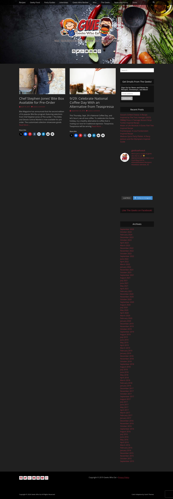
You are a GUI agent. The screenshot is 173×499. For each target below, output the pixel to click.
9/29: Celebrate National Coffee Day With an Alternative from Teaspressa (92, 102)
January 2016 (125, 450)
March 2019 (125, 348)
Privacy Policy (123, 477)
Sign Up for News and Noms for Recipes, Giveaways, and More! (134, 89)
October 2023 (126, 240)
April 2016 (124, 442)
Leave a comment (39, 107)
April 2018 (124, 377)
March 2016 (125, 445)
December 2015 (126, 453)
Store (134, 2)
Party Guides (49, 2)
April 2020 (124, 313)
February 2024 (126, 234)
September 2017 (127, 396)
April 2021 (124, 288)
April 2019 (124, 345)
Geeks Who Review (80, 2)
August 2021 (125, 278)
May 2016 (124, 439)
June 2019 (124, 340)
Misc (95, 2)
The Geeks (105, 2)
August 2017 (125, 399)
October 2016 (126, 426)
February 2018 (126, 383)
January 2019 (125, 353)
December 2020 (126, 294)
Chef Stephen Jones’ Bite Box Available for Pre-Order (41, 100)
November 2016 (127, 423)
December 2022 (126, 248)
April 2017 (124, 410)
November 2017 (127, 391)
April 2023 (124, 243)
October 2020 (126, 299)
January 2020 (125, 321)
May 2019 (124, 342)
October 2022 (126, 253)
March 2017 (125, 412)
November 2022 (127, 251)
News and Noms (121, 2)
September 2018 (127, 364)
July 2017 (124, 402)
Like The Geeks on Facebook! (137, 210)
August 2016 (125, 431)
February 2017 (126, 415)
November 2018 (127, 359)
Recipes (22, 2)
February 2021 (126, 291)
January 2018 (125, 385)
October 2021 (126, 272)
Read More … (24, 125)
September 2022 (127, 256)
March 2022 (125, 264)
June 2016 (124, 437)
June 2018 (124, 372)
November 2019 (127, 326)
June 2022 (124, 259)
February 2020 (126, 318)
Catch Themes (149, 494)
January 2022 (125, 267)
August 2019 (125, 334)
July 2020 (124, 307)
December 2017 (126, 388)
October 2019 (126, 329)
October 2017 (126, 394)
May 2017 (124, 407)
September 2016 (127, 429)
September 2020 (127, 302)
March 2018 (125, 380)
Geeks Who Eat (36, 494)
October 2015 (126, 458)
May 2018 (124, 375)
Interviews (64, 2)
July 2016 (124, 434)
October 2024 (126, 232)
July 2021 (124, 280)
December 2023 (126, 237)
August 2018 (125, 367)
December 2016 (126, 421)
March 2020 (125, 315)
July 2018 (124, 369)
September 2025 (127, 229)
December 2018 (126, 356)
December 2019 (126, 323)
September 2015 (127, 461)
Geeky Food (35, 2)
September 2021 (127, 275)
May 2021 (124, 286)
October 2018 (126, 361)
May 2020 (124, 310)
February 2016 (126, 448)
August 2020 (125, 305)
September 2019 (127, 332)
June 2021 (124, 283)
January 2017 (125, 418)
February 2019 (126, 350)
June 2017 (124, 404)
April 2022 (124, 261)
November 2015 (127, 456)
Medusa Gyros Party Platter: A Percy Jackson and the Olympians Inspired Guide (135, 139)
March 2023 (125, 245)
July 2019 (124, 337)
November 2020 (127, 296)
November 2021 (127, 269)
